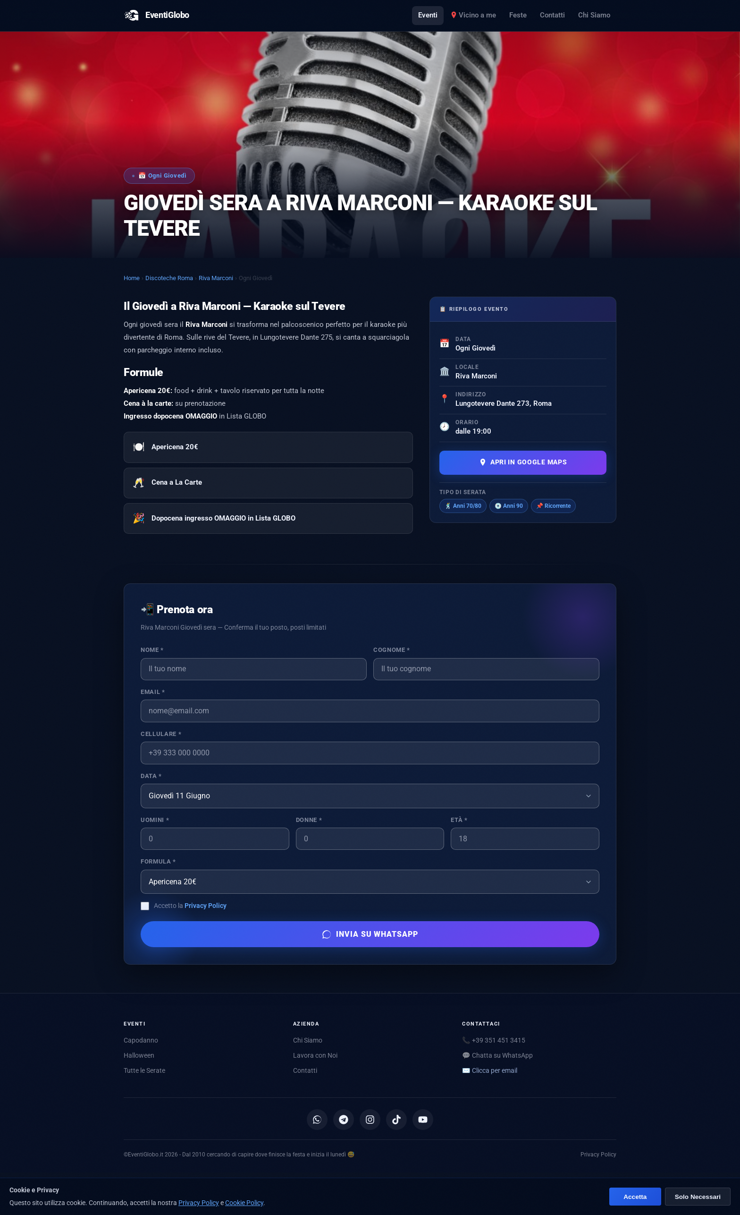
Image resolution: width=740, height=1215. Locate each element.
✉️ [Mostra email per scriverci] (489, 1070)
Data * (151, 775)
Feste (518, 15)
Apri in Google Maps (523, 462)
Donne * (309, 819)
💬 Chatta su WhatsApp (497, 1055)
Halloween (139, 1055)
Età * (459, 819)
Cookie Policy (244, 1202)
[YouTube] (422, 1119)
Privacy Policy (206, 905)
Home (132, 278)
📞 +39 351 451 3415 (493, 1040)
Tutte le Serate (144, 1070)
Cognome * (391, 649)
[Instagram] (370, 1119)
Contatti (552, 15)
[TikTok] (396, 1119)
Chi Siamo (594, 15)
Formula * (158, 861)
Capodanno (141, 1040)
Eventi (427, 15)
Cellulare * (161, 733)
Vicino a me (473, 15)
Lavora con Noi (315, 1055)
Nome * (152, 649)
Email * (153, 691)
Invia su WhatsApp (370, 934)
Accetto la (190, 905)
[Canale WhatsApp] (317, 1119)
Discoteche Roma (169, 278)
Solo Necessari (698, 1196)
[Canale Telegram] (343, 1119)
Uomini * (155, 819)
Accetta (635, 1196)
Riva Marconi (216, 278)
